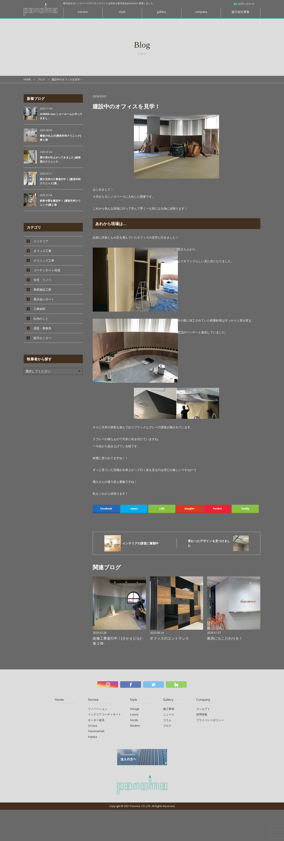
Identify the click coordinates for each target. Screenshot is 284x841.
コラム (167, 719)
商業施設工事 (42, 289)
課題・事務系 (42, 328)
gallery (161, 12)
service (83, 12)
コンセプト (203, 708)
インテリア (41, 241)
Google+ (189, 508)
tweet (134, 508)
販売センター (42, 338)
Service (93, 699)
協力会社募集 (240, 12)
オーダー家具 (96, 719)
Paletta (92, 736)
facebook (106, 508)
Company (203, 699)
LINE (162, 508)
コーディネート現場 (47, 270)
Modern (135, 725)
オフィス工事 (42, 251)
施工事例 (168, 708)
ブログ (41, 79)
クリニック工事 (44, 260)
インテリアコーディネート (104, 714)
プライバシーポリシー (210, 719)
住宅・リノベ (42, 280)
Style (133, 699)
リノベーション (97, 708)
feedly (245, 508)
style (122, 12)
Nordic (134, 719)
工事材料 (39, 309)
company (201, 12)
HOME (27, 79)
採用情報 (201, 714)
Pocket (217, 508)
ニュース (168, 714)
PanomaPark (96, 730)
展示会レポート (44, 299)
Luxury (134, 714)
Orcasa (92, 725)
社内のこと (41, 318)
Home (59, 699)
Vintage (134, 708)
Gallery (168, 699)
